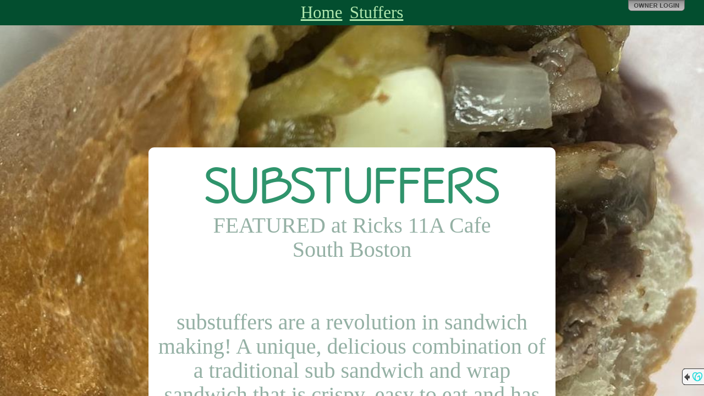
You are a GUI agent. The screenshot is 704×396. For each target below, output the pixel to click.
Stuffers (377, 12)
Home (322, 12)
